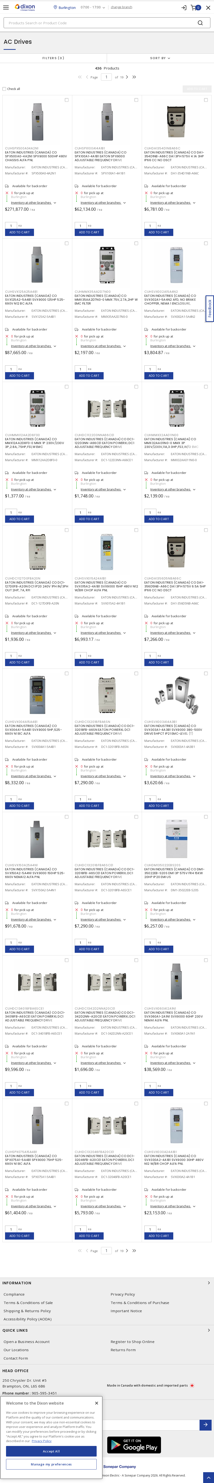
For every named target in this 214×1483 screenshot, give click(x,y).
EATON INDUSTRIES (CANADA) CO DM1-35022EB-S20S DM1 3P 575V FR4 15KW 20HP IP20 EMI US (174, 873)
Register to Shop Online (132, 1341)
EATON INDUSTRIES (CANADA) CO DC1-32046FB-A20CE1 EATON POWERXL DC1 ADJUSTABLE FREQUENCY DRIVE (105, 1160)
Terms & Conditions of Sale (28, 1302)
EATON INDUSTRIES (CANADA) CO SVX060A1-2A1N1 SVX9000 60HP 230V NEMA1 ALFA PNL (173, 1016)
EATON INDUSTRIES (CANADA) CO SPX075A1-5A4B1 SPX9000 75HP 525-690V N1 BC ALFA (34, 1160)
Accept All (51, 1451)
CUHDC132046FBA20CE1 (94, 1152)
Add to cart (19, 232)
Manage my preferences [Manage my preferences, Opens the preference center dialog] (51, 1464)
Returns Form (123, 1350)
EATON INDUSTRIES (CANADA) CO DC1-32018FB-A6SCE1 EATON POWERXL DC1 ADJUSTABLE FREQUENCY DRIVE (105, 873)
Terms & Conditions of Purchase (140, 1302)
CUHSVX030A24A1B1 (160, 1152)
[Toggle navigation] (6, 7)
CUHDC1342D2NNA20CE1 (95, 1008)
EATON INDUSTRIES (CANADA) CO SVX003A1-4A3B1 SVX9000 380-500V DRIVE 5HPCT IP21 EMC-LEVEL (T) (173, 730)
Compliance (14, 1294)
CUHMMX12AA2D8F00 (22, 435)
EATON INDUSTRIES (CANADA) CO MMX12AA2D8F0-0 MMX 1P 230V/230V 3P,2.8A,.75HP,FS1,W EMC (34, 443)
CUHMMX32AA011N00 (161, 435)
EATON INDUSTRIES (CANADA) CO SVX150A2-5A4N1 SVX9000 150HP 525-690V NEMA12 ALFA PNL (35, 873)
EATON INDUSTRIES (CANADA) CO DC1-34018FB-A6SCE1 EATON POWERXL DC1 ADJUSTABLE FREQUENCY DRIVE (35, 1016)
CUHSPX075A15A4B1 (21, 1152)
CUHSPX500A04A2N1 (22, 148)
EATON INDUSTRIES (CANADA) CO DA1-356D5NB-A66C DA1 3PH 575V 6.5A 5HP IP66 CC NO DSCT (175, 586)
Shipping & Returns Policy (27, 1311)
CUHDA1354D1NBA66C (162, 148)
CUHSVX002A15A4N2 (161, 292)
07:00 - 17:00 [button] (91, 7)
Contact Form (16, 1358)
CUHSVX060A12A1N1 (160, 1008)
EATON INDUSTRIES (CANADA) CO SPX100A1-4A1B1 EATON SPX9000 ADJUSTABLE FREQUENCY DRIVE (101, 156)
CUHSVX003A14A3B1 (160, 722)
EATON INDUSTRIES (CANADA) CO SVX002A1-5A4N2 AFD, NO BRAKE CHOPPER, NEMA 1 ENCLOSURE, (170, 300)
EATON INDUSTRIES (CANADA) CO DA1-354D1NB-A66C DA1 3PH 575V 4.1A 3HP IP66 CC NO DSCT (174, 156)
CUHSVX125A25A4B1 (21, 292)
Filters (53, 58)
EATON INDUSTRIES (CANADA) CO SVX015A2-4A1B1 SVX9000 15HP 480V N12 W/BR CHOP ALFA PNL (106, 586)
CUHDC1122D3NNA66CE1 (94, 435)
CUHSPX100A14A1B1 (90, 148)
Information (107, 1283)
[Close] (96, 1403)
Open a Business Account (27, 1341)
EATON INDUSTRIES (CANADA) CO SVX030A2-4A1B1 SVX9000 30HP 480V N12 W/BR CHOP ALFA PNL (174, 1160)
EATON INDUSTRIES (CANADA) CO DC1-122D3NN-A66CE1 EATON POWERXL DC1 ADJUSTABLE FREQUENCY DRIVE (105, 443)
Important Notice (126, 1311)
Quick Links (107, 1330)
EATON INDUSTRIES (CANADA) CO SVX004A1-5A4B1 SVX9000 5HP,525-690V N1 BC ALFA (33, 730)
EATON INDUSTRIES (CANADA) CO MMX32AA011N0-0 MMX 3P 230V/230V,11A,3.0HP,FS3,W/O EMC (171, 443)
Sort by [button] (158, 58)
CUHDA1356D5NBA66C (162, 578)
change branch (121, 7)
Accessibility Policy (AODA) (28, 1319)
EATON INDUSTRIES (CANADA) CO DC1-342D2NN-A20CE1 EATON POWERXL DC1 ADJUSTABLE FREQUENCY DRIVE (105, 1016)
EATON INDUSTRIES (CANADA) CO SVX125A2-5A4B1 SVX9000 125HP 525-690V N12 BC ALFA (35, 300)
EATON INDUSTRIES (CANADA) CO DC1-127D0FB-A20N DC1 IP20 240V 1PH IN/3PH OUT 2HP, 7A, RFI (36, 586)
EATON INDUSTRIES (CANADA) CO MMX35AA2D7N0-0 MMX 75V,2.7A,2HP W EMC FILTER (106, 300)
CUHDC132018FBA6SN (92, 722)
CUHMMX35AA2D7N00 (93, 292)
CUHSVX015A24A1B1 (90, 578)
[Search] (107, 22)
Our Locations (16, 1350)
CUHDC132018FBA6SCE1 (94, 865)
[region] (51, 1437)
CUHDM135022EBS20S (162, 865)
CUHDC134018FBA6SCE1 (24, 1008)
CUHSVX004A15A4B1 (21, 722)
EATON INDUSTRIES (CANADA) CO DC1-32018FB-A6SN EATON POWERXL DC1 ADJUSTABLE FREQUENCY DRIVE (105, 730)
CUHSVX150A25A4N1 (21, 865)
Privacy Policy (123, 1294)
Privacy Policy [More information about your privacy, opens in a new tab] (42, 1441)
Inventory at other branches (31, 202)
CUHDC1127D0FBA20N (22, 578)
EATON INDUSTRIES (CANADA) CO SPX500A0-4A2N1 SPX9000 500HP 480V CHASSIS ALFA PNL (36, 156)
